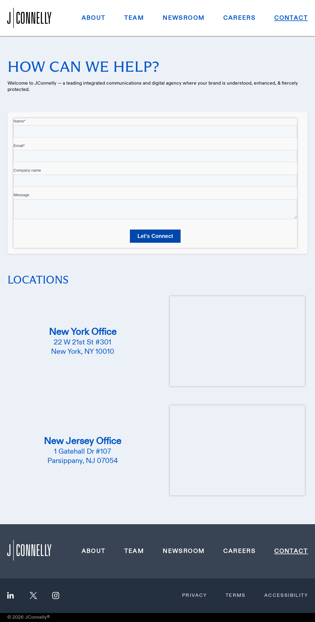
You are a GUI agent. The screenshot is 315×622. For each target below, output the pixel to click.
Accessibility (286, 596)
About (94, 18)
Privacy (194, 596)
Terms (236, 596)
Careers (239, 18)
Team (134, 18)
